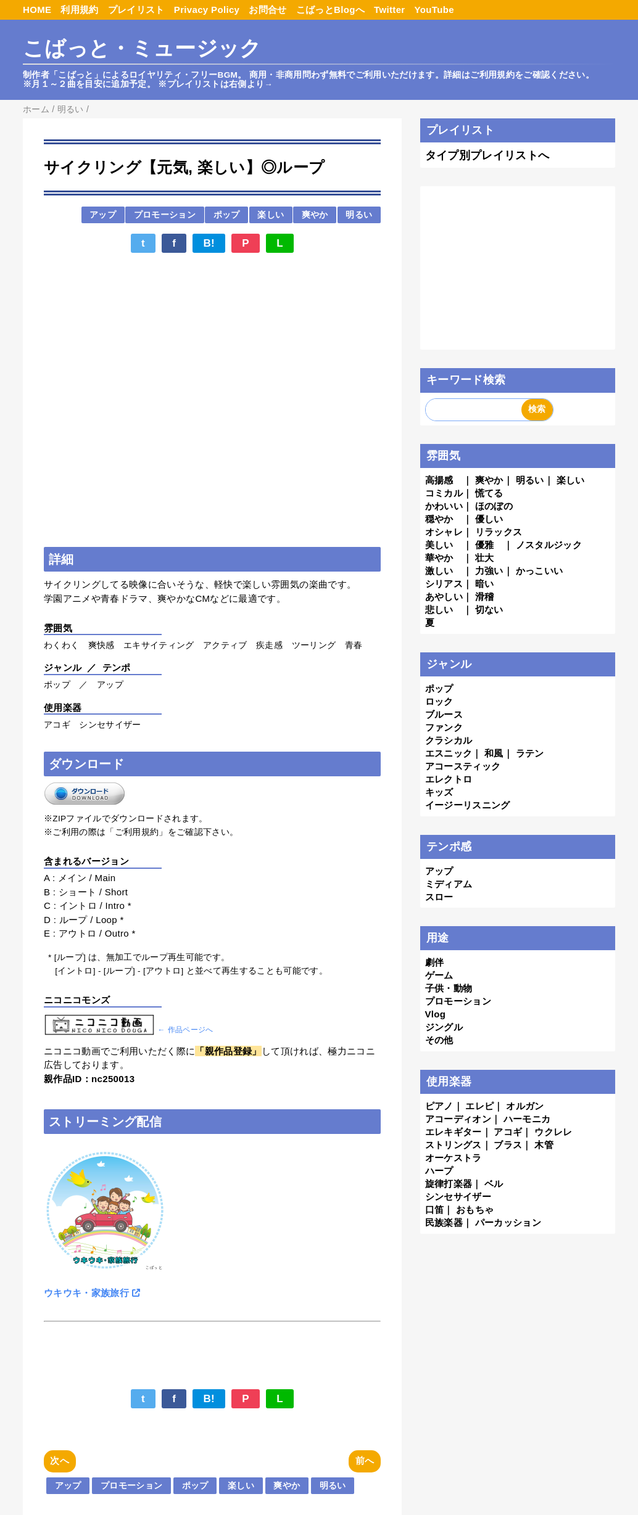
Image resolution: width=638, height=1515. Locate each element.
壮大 (484, 557)
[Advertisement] (212, 294)
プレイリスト (136, 9)
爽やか (315, 215)
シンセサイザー (458, 1196)
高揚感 (439, 480)
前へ (365, 1460)
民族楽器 (444, 1222)
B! (209, 243)
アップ (102, 215)
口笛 (434, 1209)
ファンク (444, 727)
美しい (439, 545)
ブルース (444, 714)
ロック (439, 701)
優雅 (484, 545)
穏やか (439, 519)
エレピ (479, 1106)
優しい (489, 519)
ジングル (444, 1027)
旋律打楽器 (449, 1183)
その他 (439, 1040)
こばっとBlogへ (330, 9)
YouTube (434, 9)
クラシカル (449, 740)
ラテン (530, 753)
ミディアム (449, 884)
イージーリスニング (467, 805)
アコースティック (463, 766)
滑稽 (484, 596)
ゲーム (439, 975)
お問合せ (267, 9)
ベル (493, 1183)
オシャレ (444, 532)
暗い (484, 583)
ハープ (439, 1170)
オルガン (525, 1106)
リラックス (499, 532)
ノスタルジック (549, 545)
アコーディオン (458, 1119)
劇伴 (434, 962)
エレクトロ (449, 779)
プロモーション (165, 215)
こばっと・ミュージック (142, 48)
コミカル (444, 493)
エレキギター (453, 1132)
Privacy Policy (207, 9)
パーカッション (508, 1222)
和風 (493, 753)
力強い (489, 570)
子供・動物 (449, 988)
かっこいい (539, 570)
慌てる (489, 493)
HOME (37, 9)
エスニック (449, 753)
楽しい (270, 215)
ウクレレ (553, 1132)
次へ (59, 1460)
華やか (439, 557)
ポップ (226, 215)
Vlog (435, 1014)
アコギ (508, 1132)
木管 (543, 1144)
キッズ (439, 792)
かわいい (444, 506)
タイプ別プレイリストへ (487, 155)
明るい (359, 215)
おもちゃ (475, 1209)
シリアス (444, 583)
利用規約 (79, 9)
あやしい (444, 596)
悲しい (439, 609)
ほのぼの (494, 506)
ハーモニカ (527, 1119)
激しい (439, 570)
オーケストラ (453, 1157)
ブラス (508, 1144)
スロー (439, 897)
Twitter (389, 9)
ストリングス (453, 1144)
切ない (489, 609)
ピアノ (439, 1106)
